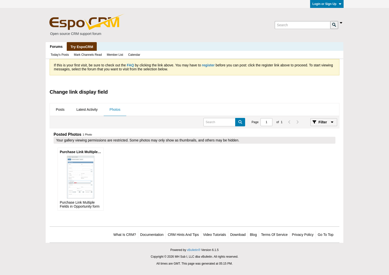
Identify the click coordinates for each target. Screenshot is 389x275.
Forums (56, 47)
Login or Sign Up (326, 4)
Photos (115, 109)
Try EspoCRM (81, 47)
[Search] (302, 25)
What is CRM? (124, 235)
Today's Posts (60, 54)
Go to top (325, 235)
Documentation (151, 235)
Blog (253, 235)
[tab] (60, 109)
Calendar (134, 54)
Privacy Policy (303, 235)
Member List (115, 54)
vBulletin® (193, 250)
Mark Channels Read (88, 54)
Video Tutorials (214, 235)
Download (238, 235)
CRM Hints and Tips (183, 235)
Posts (60, 109)
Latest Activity (87, 109)
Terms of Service (274, 235)
